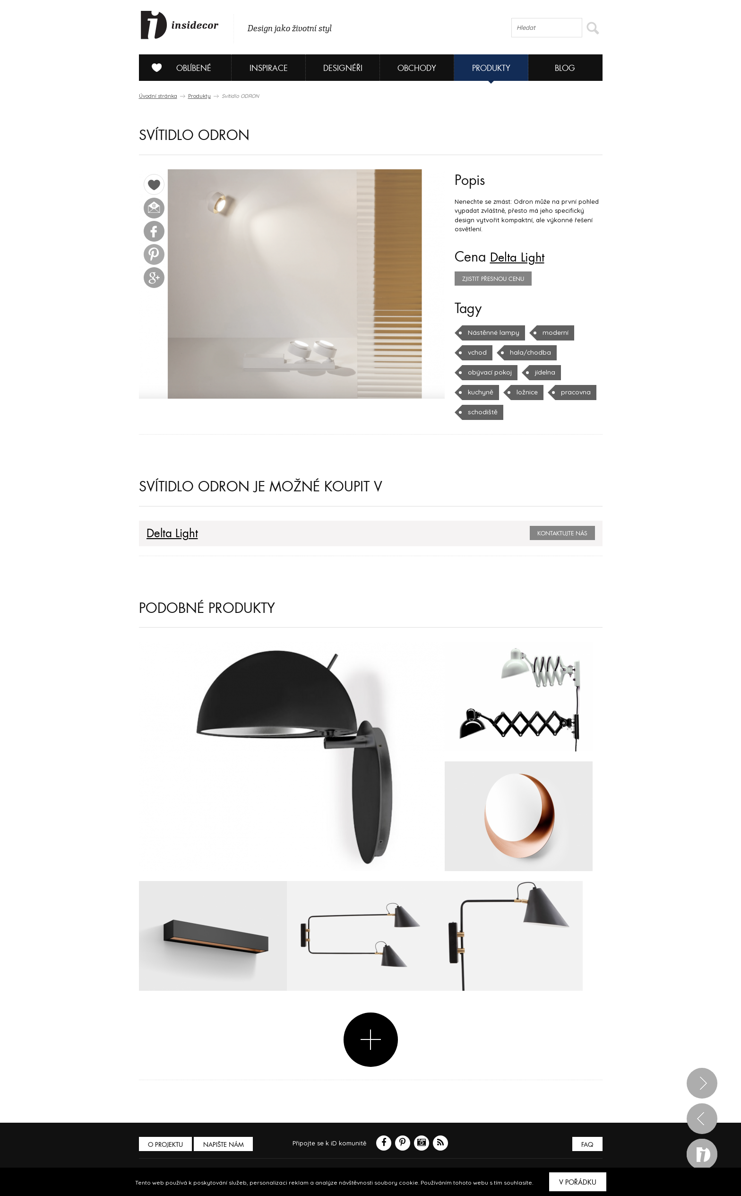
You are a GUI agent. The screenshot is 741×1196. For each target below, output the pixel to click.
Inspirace (269, 68)
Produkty (491, 68)
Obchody (416, 68)
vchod (477, 352)
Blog (565, 68)
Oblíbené (178, 67)
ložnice (526, 392)
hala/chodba (528, 352)
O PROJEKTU (166, 1144)
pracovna (574, 392)
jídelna (543, 372)
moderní (551, 332)
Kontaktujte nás (562, 533)
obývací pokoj (489, 372)
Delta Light (520, 257)
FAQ (587, 1144)
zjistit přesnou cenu (493, 279)
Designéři (342, 68)
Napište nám (226, 1144)
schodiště (481, 412)
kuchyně (480, 392)
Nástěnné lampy (492, 332)
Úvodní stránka (158, 96)
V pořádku (577, 1182)
